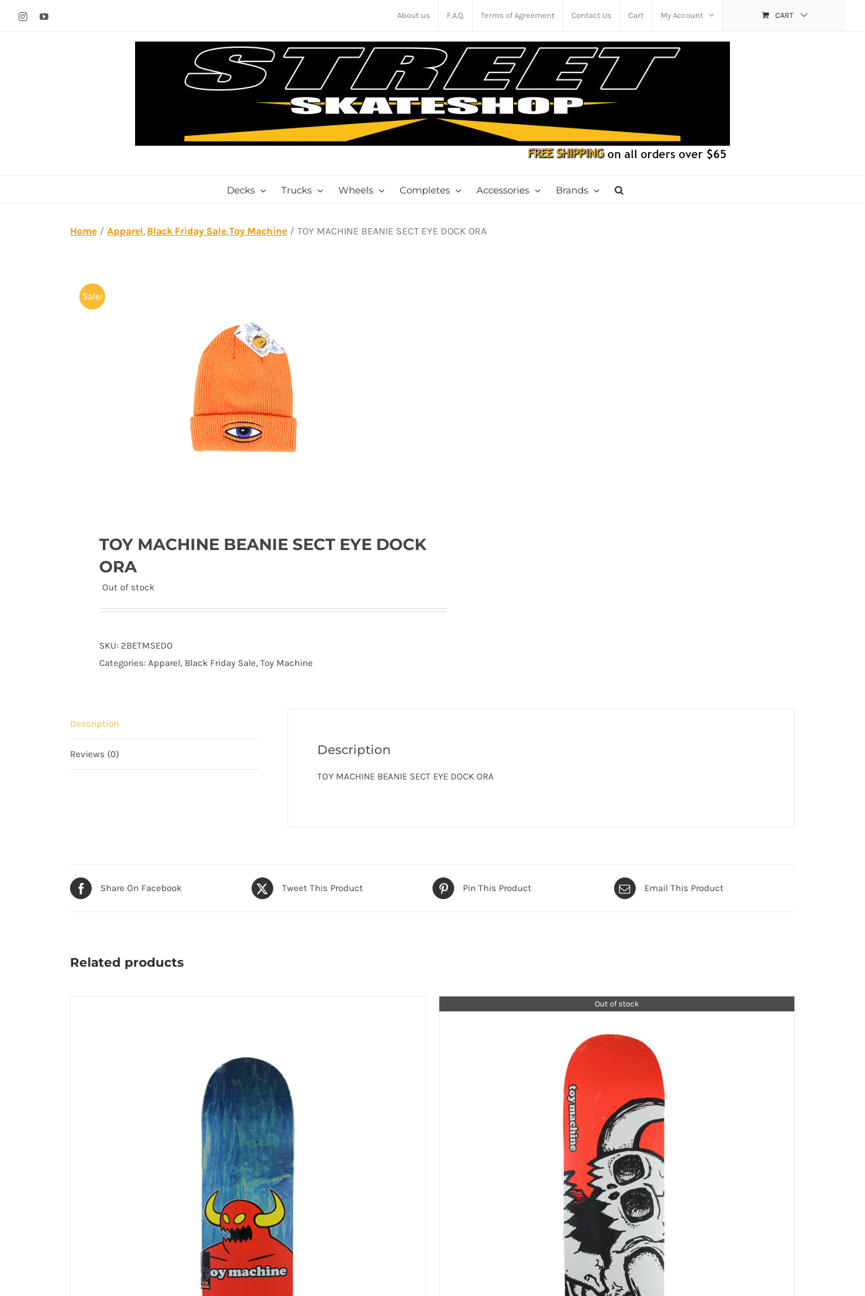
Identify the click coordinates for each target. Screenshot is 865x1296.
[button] (619, 189)
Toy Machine (286, 662)
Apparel (164, 662)
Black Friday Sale (220, 662)
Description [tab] (94, 723)
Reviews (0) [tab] (94, 754)
